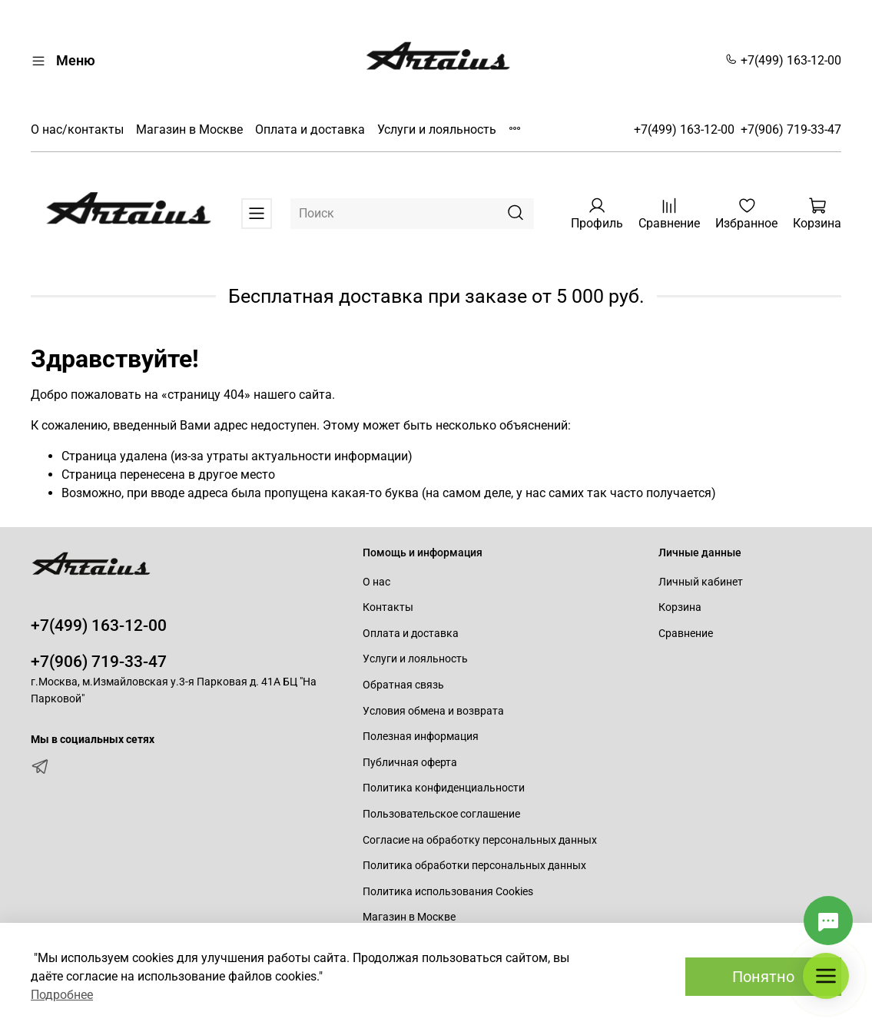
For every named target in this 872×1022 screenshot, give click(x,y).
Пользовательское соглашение (441, 814)
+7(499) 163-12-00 (783, 60)
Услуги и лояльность (436, 129)
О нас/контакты (77, 129)
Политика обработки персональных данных (474, 865)
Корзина (679, 607)
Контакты (388, 607)
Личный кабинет (700, 582)
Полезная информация (421, 736)
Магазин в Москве (189, 129)
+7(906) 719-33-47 (791, 129)
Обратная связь (403, 685)
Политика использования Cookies (448, 891)
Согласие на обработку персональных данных (480, 840)
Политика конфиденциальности (444, 788)
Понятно (763, 976)
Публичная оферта (410, 762)
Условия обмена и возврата (433, 711)
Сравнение (685, 633)
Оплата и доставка (310, 129)
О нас (376, 582)
